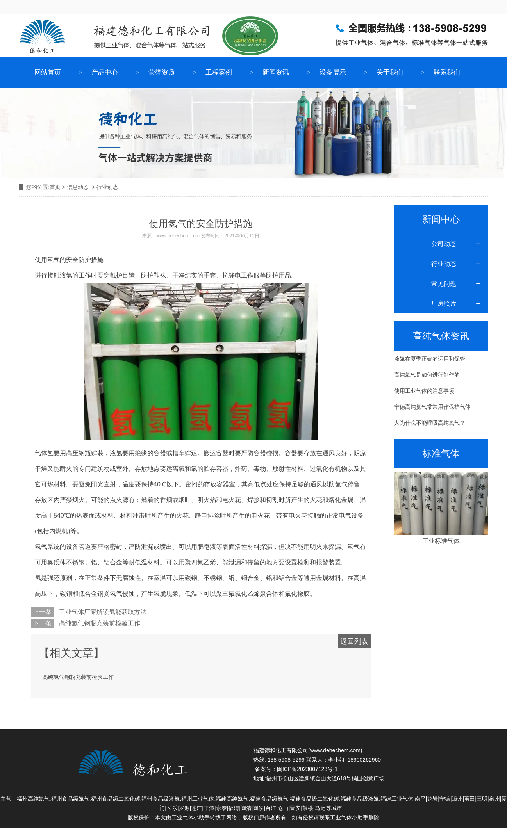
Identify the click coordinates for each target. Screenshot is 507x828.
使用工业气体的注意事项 (424, 391)
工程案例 (218, 72)
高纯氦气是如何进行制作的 (427, 375)
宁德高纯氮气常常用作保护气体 (432, 407)
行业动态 (443, 263)
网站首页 (47, 72)
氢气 (53, 259)
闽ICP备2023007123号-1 (307, 769)
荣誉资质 (161, 72)
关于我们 (390, 72)
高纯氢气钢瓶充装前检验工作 (98, 623)
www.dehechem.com (178, 236)
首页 (55, 187)
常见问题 (443, 283)
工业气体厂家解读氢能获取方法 (101, 612)
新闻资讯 (275, 72)
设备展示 (333, 72)
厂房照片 (443, 303)
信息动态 (78, 187)
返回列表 (354, 641)
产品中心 (104, 72)
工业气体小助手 (349, 817)
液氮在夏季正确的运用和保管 (429, 359)
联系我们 (447, 72)
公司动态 (443, 243)
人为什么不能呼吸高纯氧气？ (429, 423)
